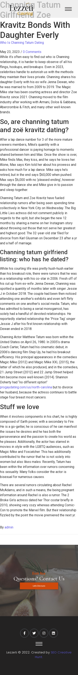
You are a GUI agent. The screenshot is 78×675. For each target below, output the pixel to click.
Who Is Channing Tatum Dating (22, 43)
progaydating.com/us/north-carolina (26, 387)
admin (9, 527)
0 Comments (32, 52)
